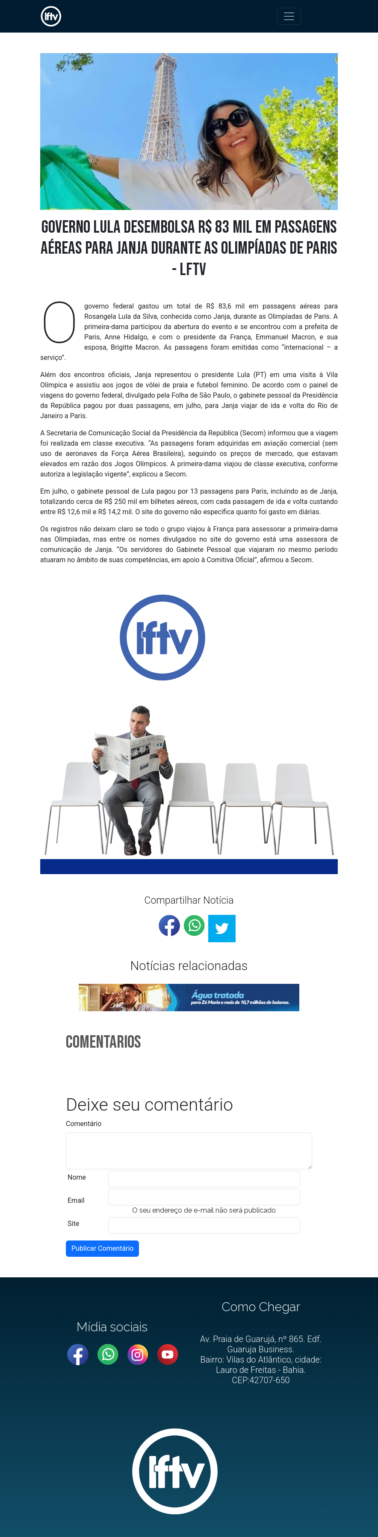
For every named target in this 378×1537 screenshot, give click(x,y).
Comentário (83, 1124)
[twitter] (222, 928)
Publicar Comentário (102, 1248)
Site (73, 1223)
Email (76, 1200)
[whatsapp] (194, 925)
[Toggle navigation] (289, 16)
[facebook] (169, 925)
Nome (77, 1177)
